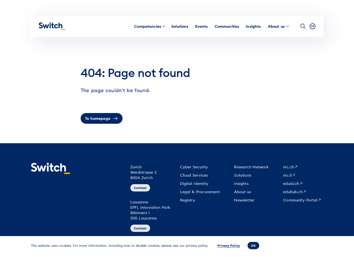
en (312, 26)
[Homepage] (52, 26)
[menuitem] (147, 26)
